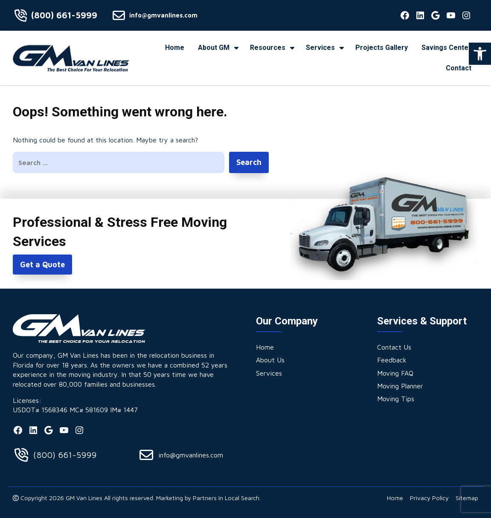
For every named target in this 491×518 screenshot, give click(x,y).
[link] (480, 54)
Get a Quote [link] (42, 264)
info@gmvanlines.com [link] (163, 15)
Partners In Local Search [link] (226, 497)
